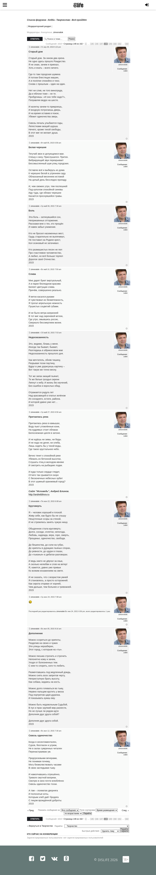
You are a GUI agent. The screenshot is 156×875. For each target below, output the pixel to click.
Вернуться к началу (126, 139)
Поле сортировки (99, 810)
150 (114, 44)
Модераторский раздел (39, 26)
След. (124, 810)
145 (92, 44)
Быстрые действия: (91, 831)
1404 (125, 71)
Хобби (51, 20)
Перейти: (59, 826)
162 (126, 44)
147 (101, 44)
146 (96, 44)
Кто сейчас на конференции (42, 834)
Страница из (73, 44)
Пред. (31, 810)
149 (110, 44)
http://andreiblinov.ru (39, 494)
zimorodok (58, 32)
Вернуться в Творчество (41, 826)
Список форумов (36, 20)
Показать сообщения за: (58, 810)
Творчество (63, 20)
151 (119, 44)
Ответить (35, 39)
